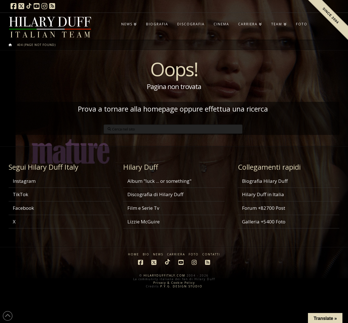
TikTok (20, 194)
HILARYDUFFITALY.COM (164, 275)
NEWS (158, 254)
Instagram (24, 181)
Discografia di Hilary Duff (155, 194)
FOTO (194, 254)
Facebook (23, 208)
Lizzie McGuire (143, 221)
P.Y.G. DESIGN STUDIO (181, 286)
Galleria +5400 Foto (263, 221)
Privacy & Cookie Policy (174, 283)
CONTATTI (211, 254)
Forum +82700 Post (263, 208)
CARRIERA (176, 254)
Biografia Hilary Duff (265, 181)
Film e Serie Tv (143, 208)
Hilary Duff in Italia (263, 194)
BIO (146, 254)
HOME (133, 254)
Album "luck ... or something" (159, 181)
